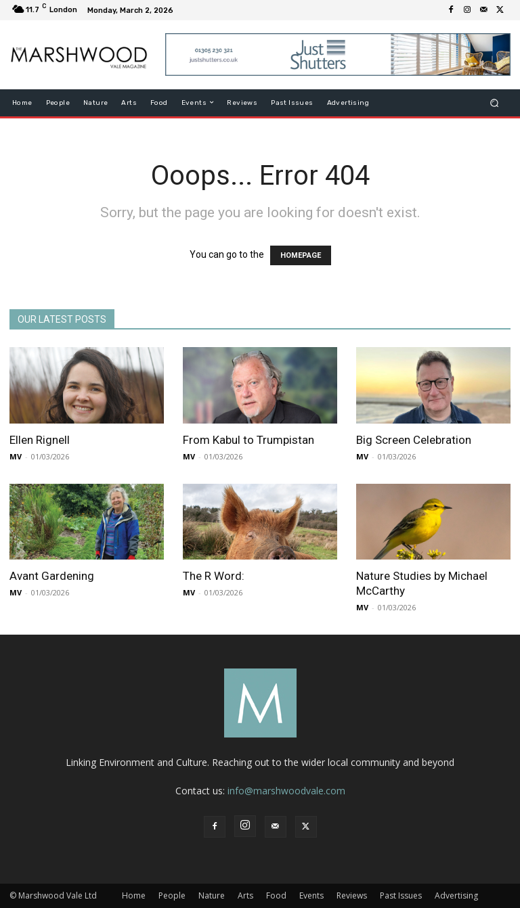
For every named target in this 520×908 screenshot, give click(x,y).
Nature (211, 895)
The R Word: (213, 576)
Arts (245, 895)
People (172, 895)
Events (311, 895)
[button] (494, 102)
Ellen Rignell (39, 440)
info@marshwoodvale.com (286, 790)
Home (134, 895)
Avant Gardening (51, 576)
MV (15, 456)
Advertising (456, 895)
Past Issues (401, 895)
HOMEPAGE (300, 255)
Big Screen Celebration (413, 440)
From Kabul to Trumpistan (248, 440)
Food (276, 895)
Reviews (352, 895)
